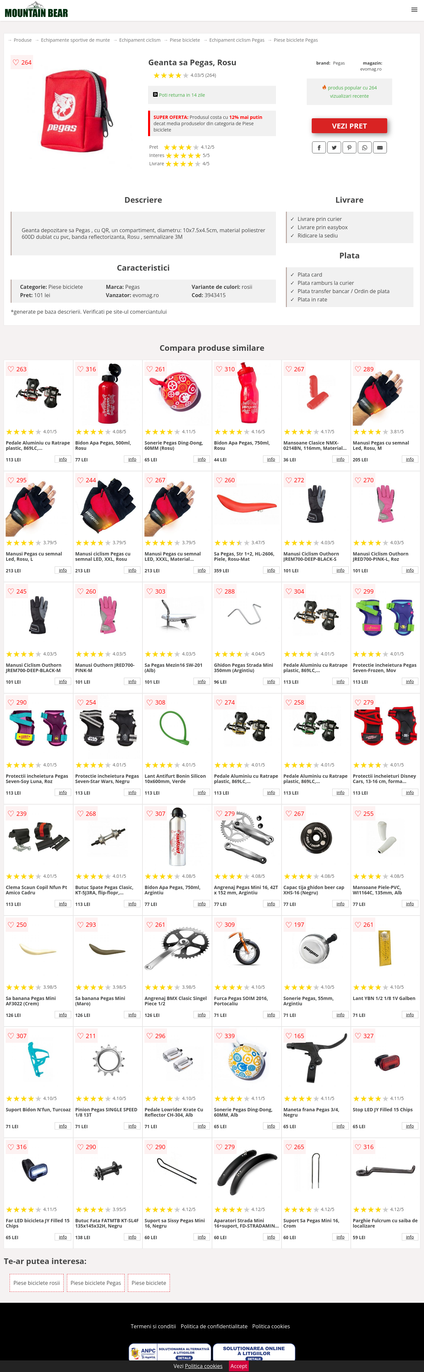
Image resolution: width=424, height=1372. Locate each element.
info (63, 459)
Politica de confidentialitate (214, 1326)
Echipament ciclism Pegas (237, 40)
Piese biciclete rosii (36, 1283)
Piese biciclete (185, 40)
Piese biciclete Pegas (296, 40)
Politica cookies (271, 1326)
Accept (239, 1366)
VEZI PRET (349, 126)
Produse (22, 40)
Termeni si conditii (153, 1326)
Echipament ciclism (140, 40)
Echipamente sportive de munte (75, 40)
